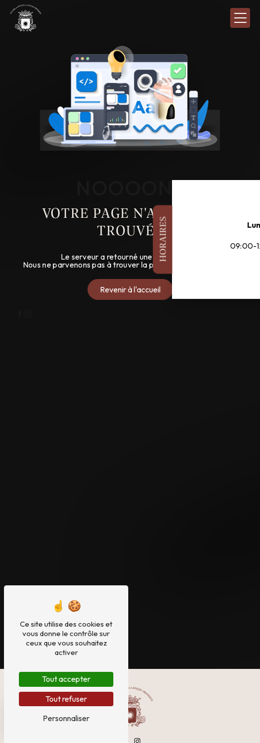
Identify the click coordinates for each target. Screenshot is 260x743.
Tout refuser (66, 699)
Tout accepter (66, 679)
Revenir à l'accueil (130, 289)
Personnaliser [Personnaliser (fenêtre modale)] (66, 718)
